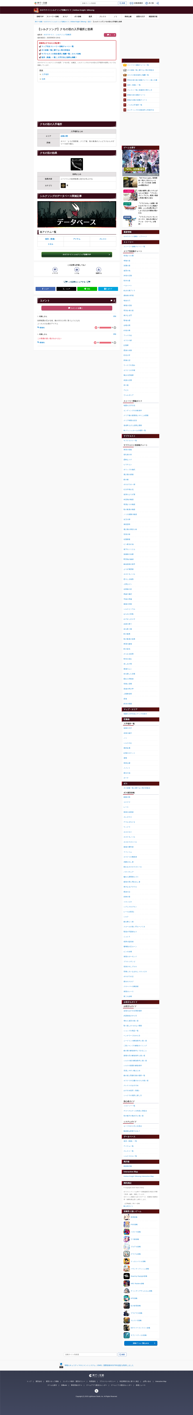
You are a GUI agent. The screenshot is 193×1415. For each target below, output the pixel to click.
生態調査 (127, 539)
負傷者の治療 (129, 554)
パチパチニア (129, 872)
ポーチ (126, 778)
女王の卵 (127, 519)
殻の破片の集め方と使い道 (134, 1116)
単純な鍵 (128, 16)
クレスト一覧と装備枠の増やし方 (139, 90)
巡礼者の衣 (128, 454)
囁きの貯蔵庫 (129, 375)
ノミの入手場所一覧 (134, 105)
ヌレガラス (128, 817)
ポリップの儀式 (129, 469)
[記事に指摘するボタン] (98, 269)
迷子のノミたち (129, 549)
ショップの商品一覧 (131, 1031)
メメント (127, 768)
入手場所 (45, 74)
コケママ (127, 802)
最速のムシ (128, 669)
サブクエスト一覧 (130, 440)
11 (96, 342)
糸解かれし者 (129, 862)
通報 (114, 316)
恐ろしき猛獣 (129, 579)
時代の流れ (128, 659)
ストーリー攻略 (53, 16)
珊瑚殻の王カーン (130, 946)
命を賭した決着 (129, 674)
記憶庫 (126, 345)
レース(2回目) (129, 912)
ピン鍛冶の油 (129, 544)
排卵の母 (127, 897)
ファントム (128, 852)
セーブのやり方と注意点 (133, 1126)
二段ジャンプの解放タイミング (135, 1046)
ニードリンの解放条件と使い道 (135, 1041)
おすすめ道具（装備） (132, 1090)
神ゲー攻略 (38, 22)
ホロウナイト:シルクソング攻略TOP (77, 254)
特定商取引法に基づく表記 (129, 1381)
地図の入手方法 (129, 405)
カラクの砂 (128, 340)
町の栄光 (127, 649)
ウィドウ (127, 827)
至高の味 (127, 534)
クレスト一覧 (129, 1151)
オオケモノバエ (129, 574)
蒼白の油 (127, 773)
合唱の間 (64, 136)
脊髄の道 (127, 261)
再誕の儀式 (128, 594)
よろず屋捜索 (129, 569)
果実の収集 (128, 450)
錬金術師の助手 (129, 564)
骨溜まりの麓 (129, 256)
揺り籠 (126, 385)
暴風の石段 (128, 305)
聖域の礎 (127, 320)
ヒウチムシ (128, 464)
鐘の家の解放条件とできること (135, 1051)
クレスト (102, 16)
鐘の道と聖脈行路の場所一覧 (134, 1075)
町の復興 (127, 634)
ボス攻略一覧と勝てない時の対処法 (55, 50)
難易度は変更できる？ (132, 1131)
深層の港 (127, 265)
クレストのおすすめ (131, 1085)
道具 (90, 16)
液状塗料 (127, 524)
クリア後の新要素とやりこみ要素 (136, 415)
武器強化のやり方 (130, 1016)
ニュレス (127, 937)
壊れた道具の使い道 (131, 1021)
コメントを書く (77, 308)
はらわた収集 (129, 614)
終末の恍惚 (128, 704)
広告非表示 (138, 3)
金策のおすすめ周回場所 (133, 1011)
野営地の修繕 (129, 559)
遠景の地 (127, 271)
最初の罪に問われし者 (132, 882)
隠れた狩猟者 (129, 679)
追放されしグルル (130, 966)
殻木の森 (127, 280)
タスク (65, 16)
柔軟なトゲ (128, 460)
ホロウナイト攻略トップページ (135, 236)
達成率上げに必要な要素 (133, 425)
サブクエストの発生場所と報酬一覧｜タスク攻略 (61, 54)
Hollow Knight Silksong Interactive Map (139, 1176)
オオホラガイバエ (130, 842)
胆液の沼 (127, 360)
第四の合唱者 (129, 812)
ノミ (115, 16)
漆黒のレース (129, 991)
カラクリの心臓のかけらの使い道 (136, 1080)
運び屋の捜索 (129, 474)
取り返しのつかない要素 (133, 1026)
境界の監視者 (129, 942)
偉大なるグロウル (130, 887)
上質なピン (128, 584)
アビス (126, 390)
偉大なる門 (128, 315)
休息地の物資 (129, 499)
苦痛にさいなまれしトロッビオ (135, 971)
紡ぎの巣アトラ (129, 290)
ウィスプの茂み (129, 365)
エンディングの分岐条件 (133, 410)
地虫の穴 (127, 300)
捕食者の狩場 (129, 295)
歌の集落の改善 (129, 639)
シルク (126, 917)
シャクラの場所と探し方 (133, 1095)
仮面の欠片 (140, 16)
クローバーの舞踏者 (131, 986)
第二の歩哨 (128, 996)
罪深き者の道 (129, 310)
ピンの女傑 (128, 952)
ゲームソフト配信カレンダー (121, 1385)
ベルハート (128, 285)
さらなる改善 (129, 654)
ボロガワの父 (129, 976)
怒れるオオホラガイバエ (133, 867)
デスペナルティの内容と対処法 (135, 1111)
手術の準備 (128, 599)
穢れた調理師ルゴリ (131, 877)
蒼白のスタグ (129, 981)
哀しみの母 (128, 664)
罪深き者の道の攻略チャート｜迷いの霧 (142, 80)
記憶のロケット (129, 753)
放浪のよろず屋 (129, 494)
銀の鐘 (126, 479)
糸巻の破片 (128, 733)
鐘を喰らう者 (129, 922)
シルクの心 (128, 743)
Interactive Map (160, 1381)
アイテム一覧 (129, 1146)
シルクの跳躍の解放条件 (133, 1065)
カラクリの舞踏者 (130, 857)
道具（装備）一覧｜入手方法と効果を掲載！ (59, 57)
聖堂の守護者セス (130, 932)
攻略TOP (40, 16)
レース (126, 807)
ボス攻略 (77, 16)
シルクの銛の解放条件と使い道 (135, 1061)
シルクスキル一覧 (130, 1156)
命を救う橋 (128, 629)
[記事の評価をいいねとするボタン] (76, 269)
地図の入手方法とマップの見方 (135, 714)
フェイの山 (128, 335)
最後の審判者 (129, 847)
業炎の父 (127, 892)
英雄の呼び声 (129, 689)
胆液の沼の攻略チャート (136, 95)
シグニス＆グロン (130, 907)
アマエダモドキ (129, 822)
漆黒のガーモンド (130, 956)
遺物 (125, 758)
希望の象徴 (128, 644)
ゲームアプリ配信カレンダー (96, 1385)
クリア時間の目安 (130, 420)
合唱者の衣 (128, 589)
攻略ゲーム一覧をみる (141, 1343)
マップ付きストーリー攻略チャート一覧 (57, 46)
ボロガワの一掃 (129, 484)
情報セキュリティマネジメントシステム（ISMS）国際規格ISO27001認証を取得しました (99, 1365)
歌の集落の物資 (129, 509)
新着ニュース (140, 1385)
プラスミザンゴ (129, 961)
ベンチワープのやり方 (132, 1036)
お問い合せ (147, 1381)
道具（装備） (50, 239)
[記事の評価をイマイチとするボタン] (55, 269)
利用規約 (92, 1381)
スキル (50, 244)
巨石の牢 (127, 355)
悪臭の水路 (128, 350)
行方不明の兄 (129, 489)
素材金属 (127, 748)
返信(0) (41, 327)
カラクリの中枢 (129, 370)
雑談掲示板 (153, 16)
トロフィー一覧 (129, 1106)
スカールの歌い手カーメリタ (134, 927)
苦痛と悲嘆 (128, 684)
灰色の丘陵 (128, 275)
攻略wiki (64, 1385)
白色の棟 (127, 330)
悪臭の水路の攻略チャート (137, 100)
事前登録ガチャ (76, 1385)
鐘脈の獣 (127, 797)
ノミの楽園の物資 (130, 514)
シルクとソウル (129, 609)
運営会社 (39, 1381)
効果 (43, 79)
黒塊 (125, 699)
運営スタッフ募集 (52, 1381)
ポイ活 (151, 3)
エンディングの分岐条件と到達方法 (140, 110)
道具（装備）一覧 (134, 85)
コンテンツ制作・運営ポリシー (74, 1381)
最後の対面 (128, 604)
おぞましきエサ (129, 619)
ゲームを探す (52, 1385)
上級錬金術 (128, 694)
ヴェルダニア (129, 395)
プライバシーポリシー (108, 1381)
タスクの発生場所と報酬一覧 (138, 75)
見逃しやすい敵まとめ (132, 1070)
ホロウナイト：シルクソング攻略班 (57, 35)
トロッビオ (128, 902)
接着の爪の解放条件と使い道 (134, 1055)
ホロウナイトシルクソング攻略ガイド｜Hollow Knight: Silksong (67, 10)
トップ (29, 1381)
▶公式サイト (128, 1206)
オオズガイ (128, 832)
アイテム (76, 239)
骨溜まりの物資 (129, 504)
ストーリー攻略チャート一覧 (138, 65)
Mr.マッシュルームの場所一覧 (135, 430)
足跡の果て (128, 624)
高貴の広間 (128, 380)
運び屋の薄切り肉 (130, 529)
